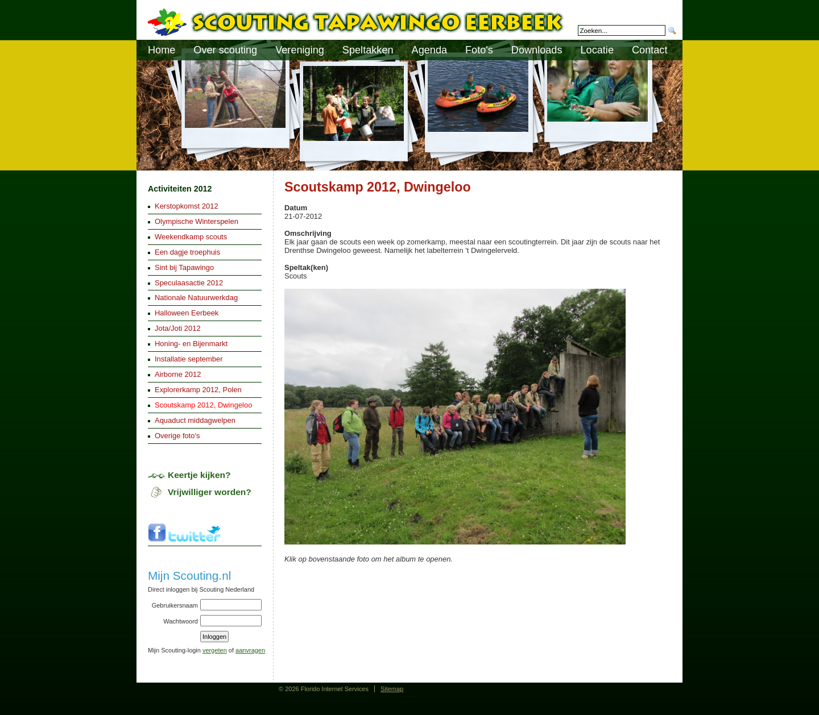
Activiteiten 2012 (180, 188)
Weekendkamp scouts (191, 236)
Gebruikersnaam (175, 605)
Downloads (536, 50)
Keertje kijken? (199, 475)
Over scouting (225, 50)
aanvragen (250, 650)
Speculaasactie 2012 (189, 282)
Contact (649, 50)
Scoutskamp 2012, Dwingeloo (203, 405)
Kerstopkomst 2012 (186, 206)
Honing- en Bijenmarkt (191, 343)
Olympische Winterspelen (196, 221)
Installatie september (189, 359)
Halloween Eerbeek (186, 313)
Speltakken (368, 50)
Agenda (430, 50)
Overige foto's (177, 435)
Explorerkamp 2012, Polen (198, 389)
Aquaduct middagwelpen (195, 420)
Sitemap (391, 688)
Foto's (479, 50)
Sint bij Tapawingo (184, 267)
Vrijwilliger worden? (209, 492)
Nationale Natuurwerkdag (196, 297)
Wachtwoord (180, 621)
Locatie (597, 50)
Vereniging (299, 50)
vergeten (214, 650)
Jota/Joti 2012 (178, 328)
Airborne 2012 (178, 374)
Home (161, 50)
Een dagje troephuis (187, 252)
